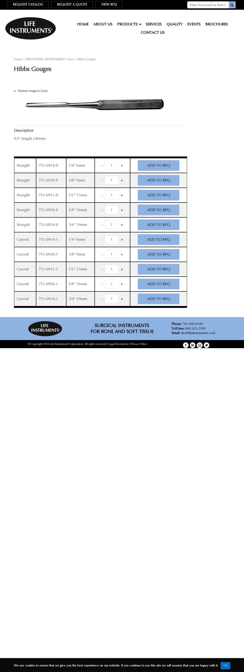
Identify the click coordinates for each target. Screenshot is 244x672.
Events (193, 24)
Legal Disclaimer (118, 344)
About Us (102, 24)
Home (82, 24)
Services (154, 24)
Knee (71, 59)
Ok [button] (225, 665)
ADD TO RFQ (158, 165)
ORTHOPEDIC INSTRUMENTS (45, 59)
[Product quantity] (112, 165)
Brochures (216, 24)
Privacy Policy (139, 344)
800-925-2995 (189, 329)
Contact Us (153, 32)
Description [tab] (23, 130)
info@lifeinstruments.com (198, 333)
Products (127, 24)
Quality (174, 24)
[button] (186, 345)
